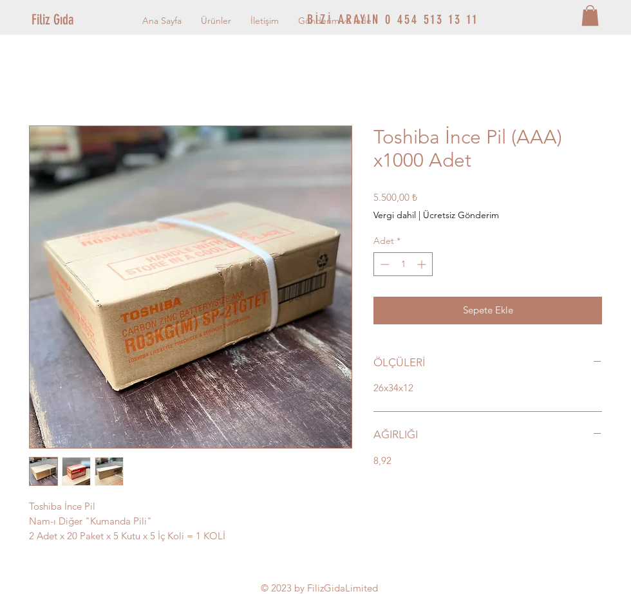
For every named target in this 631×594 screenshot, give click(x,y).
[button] (590, 15)
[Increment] (423, 264)
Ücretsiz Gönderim (461, 215)
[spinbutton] (403, 264)
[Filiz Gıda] (75, 20)
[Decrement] (383, 264)
